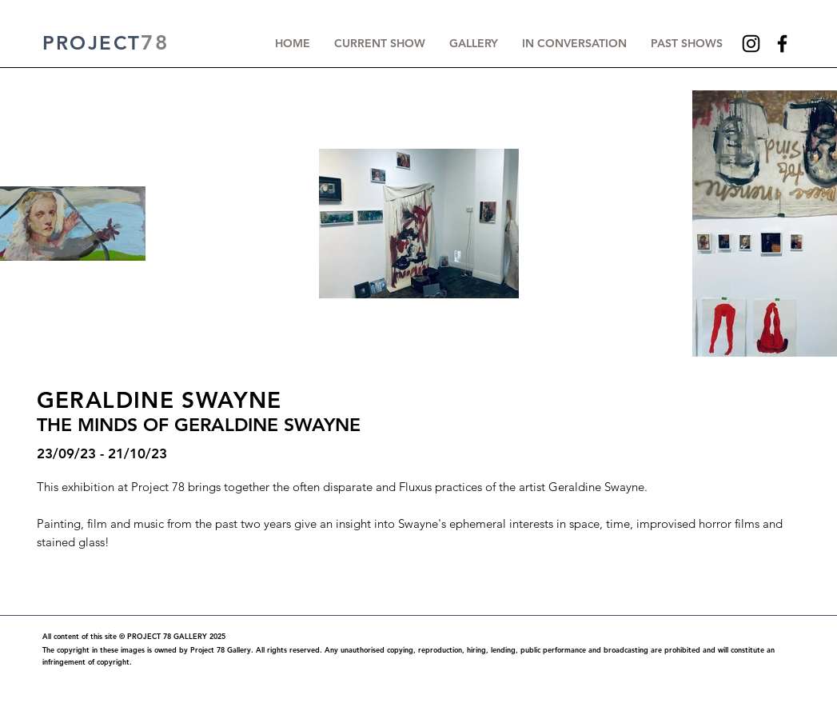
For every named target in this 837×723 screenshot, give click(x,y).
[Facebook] (782, 43)
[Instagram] (751, 43)
